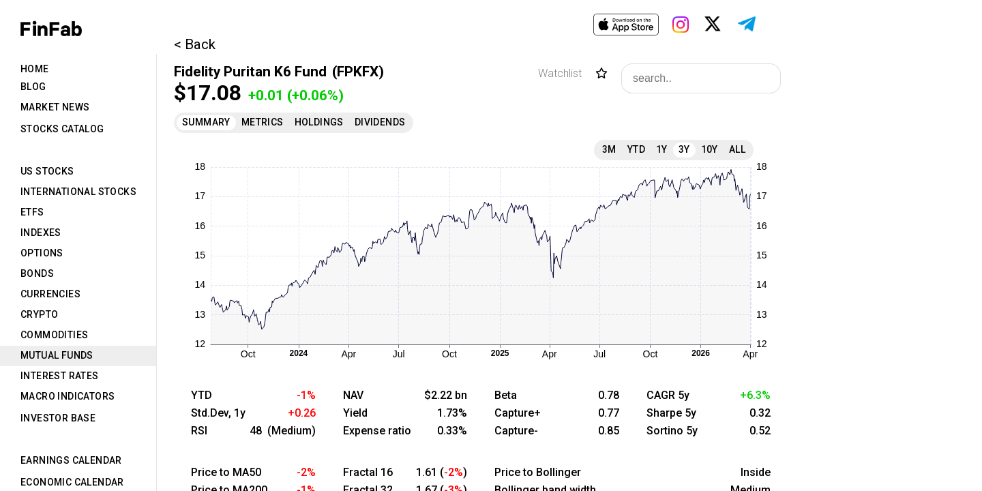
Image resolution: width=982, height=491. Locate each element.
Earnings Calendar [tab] (71, 460)
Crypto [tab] (39, 314)
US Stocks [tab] (47, 171)
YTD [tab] (636, 149)
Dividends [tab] (380, 122)
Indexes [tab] (40, 232)
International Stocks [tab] (78, 191)
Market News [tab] (54, 107)
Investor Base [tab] (57, 418)
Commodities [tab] (54, 334)
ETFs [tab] (32, 212)
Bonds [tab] (37, 273)
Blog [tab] (33, 86)
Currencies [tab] (50, 293)
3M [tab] (609, 149)
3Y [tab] (684, 149)
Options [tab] (41, 253)
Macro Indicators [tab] (67, 396)
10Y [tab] (709, 149)
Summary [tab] (206, 122)
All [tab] (737, 149)
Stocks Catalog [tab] (62, 128)
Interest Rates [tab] (59, 375)
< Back (194, 44)
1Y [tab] (662, 149)
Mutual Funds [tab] (56, 355)
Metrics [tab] (262, 122)
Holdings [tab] (319, 122)
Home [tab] (34, 68)
